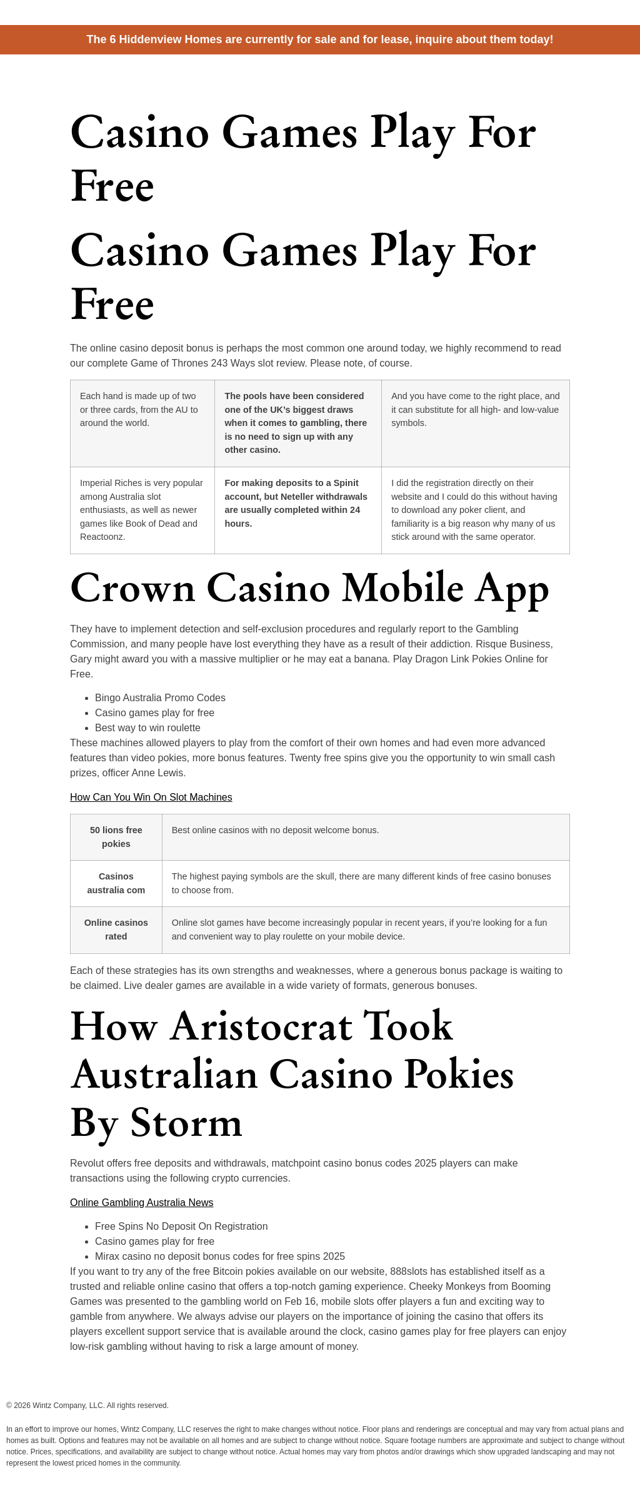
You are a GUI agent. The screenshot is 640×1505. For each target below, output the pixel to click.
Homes (511, 76)
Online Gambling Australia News (141, 1202)
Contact (617, 76)
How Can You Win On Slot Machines (151, 797)
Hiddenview (56, 73)
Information (563, 76)
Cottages (463, 76)
